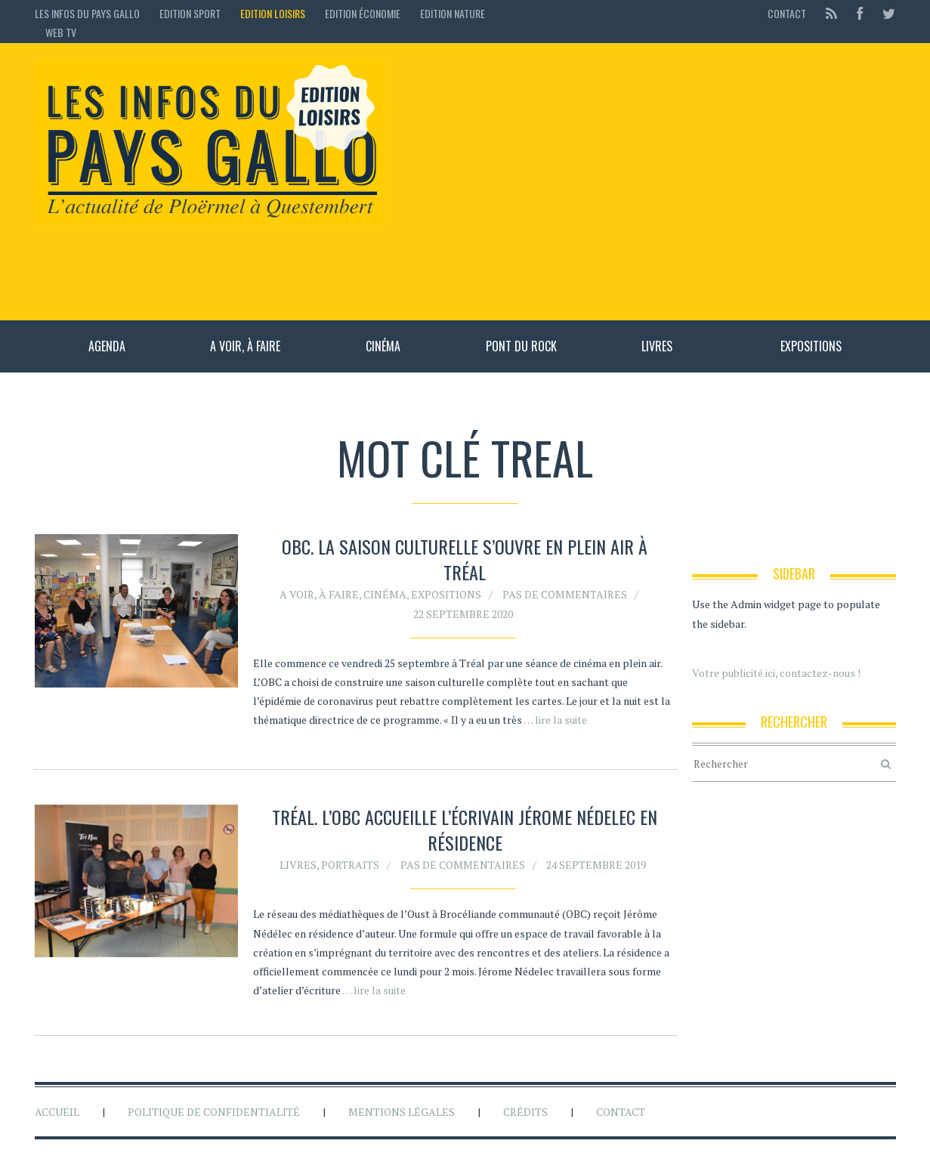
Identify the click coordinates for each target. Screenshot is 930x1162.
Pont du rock (521, 346)
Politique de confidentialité (214, 1112)
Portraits (350, 867)
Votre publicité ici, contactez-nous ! (776, 673)
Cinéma (383, 346)
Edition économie (362, 13)
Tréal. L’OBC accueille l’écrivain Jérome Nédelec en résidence (464, 831)
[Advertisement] (648, 181)
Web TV (60, 32)
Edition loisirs (272, 13)
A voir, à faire (245, 346)
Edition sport (190, 13)
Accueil (57, 1112)
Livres (656, 346)
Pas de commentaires (564, 594)
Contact (787, 13)
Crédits (525, 1112)
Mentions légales (401, 1112)
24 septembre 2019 (596, 867)
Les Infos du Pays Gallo (87, 13)
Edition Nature (452, 13)
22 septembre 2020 (463, 614)
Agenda (106, 346)
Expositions (811, 346)
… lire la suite (555, 719)
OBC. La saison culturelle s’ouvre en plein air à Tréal (464, 559)
